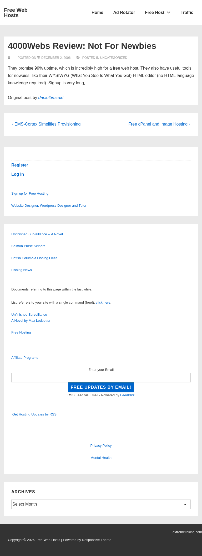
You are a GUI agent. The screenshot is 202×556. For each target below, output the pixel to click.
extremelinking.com (187, 532)
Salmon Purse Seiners (28, 246)
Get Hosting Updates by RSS (34, 414)
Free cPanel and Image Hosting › (159, 124)
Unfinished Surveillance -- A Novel (37, 234)
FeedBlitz (127, 395)
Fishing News (21, 270)
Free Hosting (21, 332)
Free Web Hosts (16, 12)
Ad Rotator (124, 12)
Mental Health (101, 458)
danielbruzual (50, 97)
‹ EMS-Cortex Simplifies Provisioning (46, 124)
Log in (17, 174)
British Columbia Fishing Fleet (34, 258)
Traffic (187, 12)
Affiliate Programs (24, 358)
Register (19, 165)
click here (103, 302)
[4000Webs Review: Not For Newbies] (55, 58)
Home (97, 12)
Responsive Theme (97, 540)
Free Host (159, 11)
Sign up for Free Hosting (29, 193)
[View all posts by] (10, 58)
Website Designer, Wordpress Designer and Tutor (49, 205)
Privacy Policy (101, 446)
